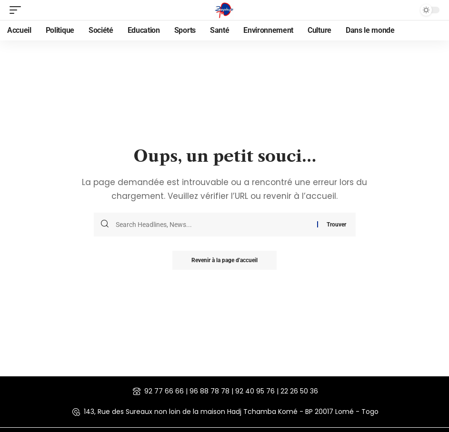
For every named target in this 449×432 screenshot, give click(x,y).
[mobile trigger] (18, 10)
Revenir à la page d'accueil (224, 260)
